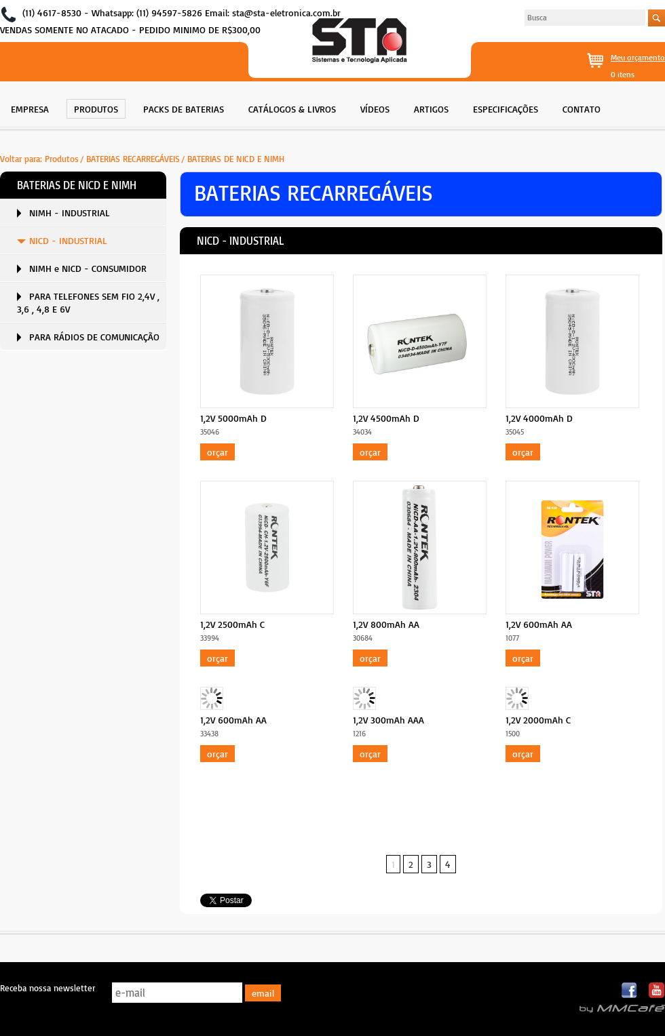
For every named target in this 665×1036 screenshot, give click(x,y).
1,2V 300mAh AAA (388, 719)
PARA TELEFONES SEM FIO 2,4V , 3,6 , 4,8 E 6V (88, 302)
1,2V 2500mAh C (232, 624)
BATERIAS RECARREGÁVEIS (133, 158)
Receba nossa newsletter (47, 987)
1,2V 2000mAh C (538, 719)
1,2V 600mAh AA (539, 624)
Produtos (62, 158)
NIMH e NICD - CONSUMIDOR (88, 268)
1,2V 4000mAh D (539, 418)
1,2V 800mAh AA (386, 624)
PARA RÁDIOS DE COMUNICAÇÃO (94, 336)
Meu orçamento (638, 57)
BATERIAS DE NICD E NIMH (235, 158)
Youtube (656, 990)
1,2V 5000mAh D (233, 418)
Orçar (217, 452)
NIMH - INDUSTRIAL (69, 212)
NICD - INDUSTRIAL (68, 240)
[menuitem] (30, 107)
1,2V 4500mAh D (386, 418)
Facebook (630, 990)
